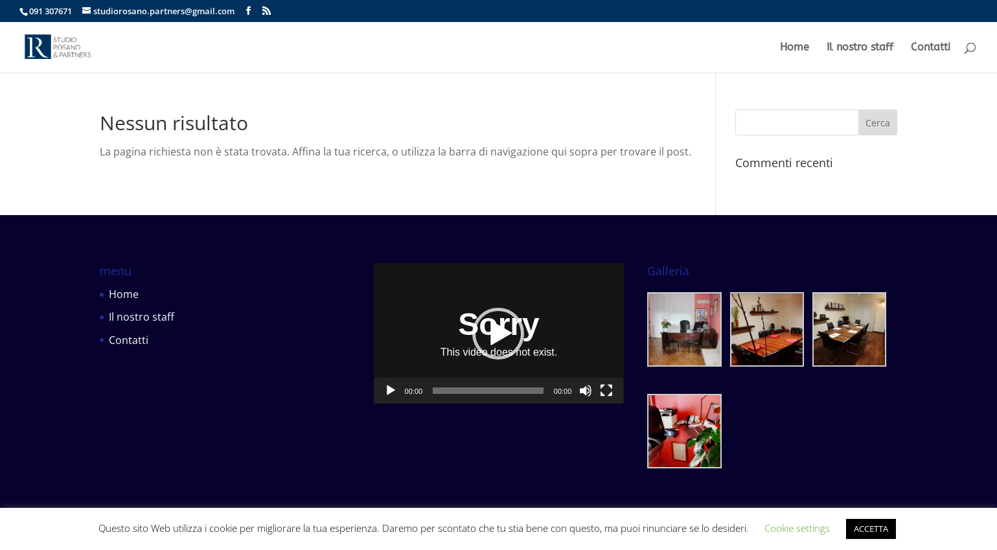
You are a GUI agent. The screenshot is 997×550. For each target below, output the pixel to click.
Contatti (930, 48)
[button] (498, 334)
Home (794, 48)
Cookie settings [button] (797, 527)
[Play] (390, 390)
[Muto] (585, 390)
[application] (499, 333)
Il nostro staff (860, 48)
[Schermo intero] (606, 390)
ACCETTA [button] (871, 528)
